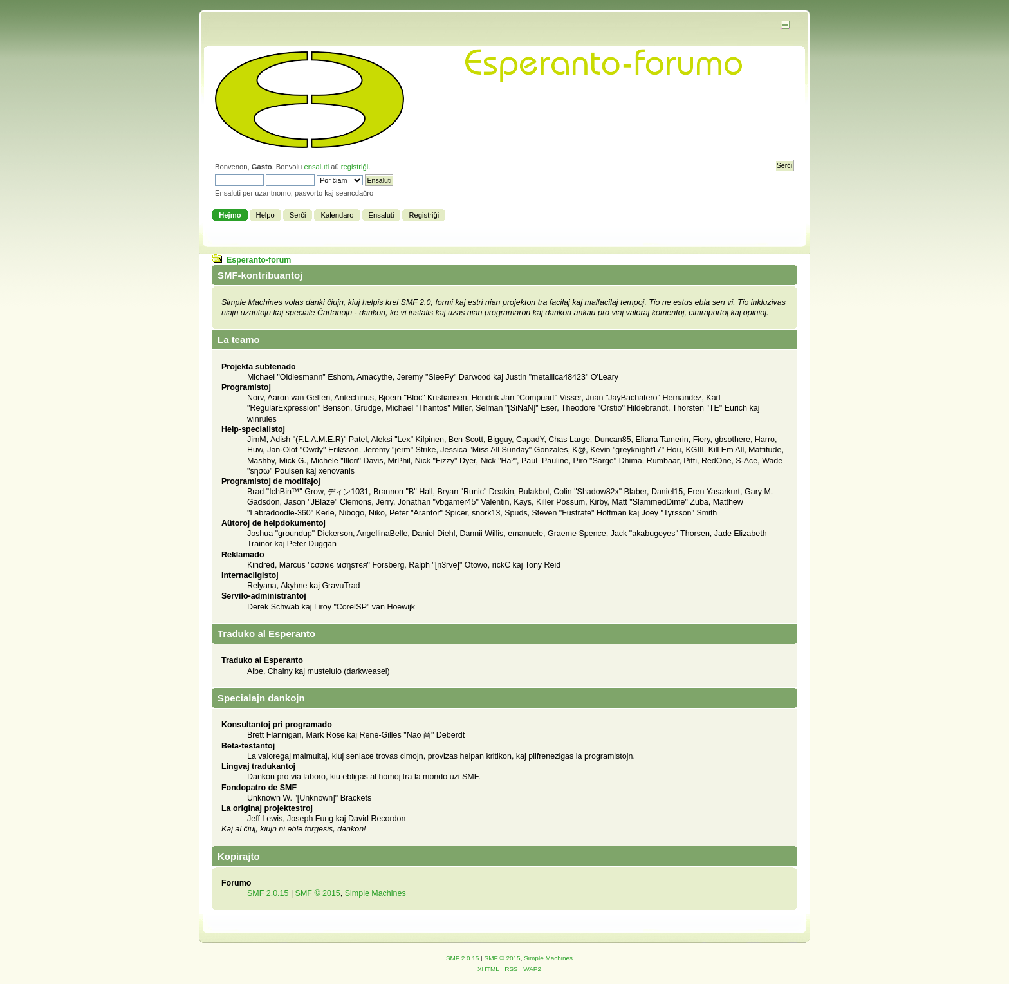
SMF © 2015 (317, 893)
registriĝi (354, 167)
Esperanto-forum (259, 260)
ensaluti (316, 167)
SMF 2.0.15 (267, 893)
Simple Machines (375, 893)
